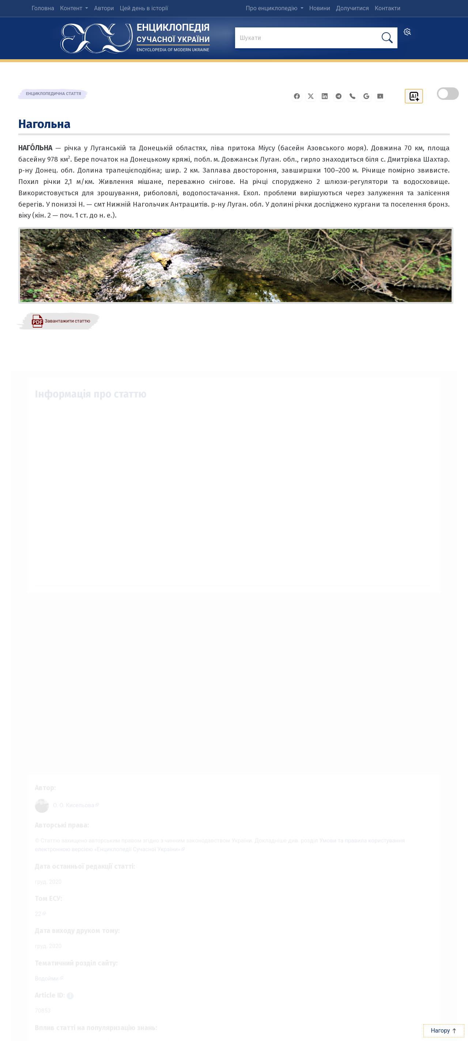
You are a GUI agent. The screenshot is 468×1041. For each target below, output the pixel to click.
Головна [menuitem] (42, 8)
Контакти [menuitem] (387, 8)
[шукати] (387, 38)
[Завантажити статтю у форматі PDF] (61, 321)
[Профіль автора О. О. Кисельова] (69, 795)
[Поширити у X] (313, 95)
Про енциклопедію (272, 8)
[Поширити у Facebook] (299, 95)
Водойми (38, 976)
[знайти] (316, 38)
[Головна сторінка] (96, 36)
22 (29, 909)
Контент (72, 8)
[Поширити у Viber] (355, 95)
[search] (407, 34)
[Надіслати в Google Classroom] (382, 95)
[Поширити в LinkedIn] (327, 95)
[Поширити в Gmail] (368, 95)
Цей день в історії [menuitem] (144, 8)
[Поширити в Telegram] (341, 95)
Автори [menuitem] (104, 8)
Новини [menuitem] (319, 8)
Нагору (444, 1030)
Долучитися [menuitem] (352, 8)
